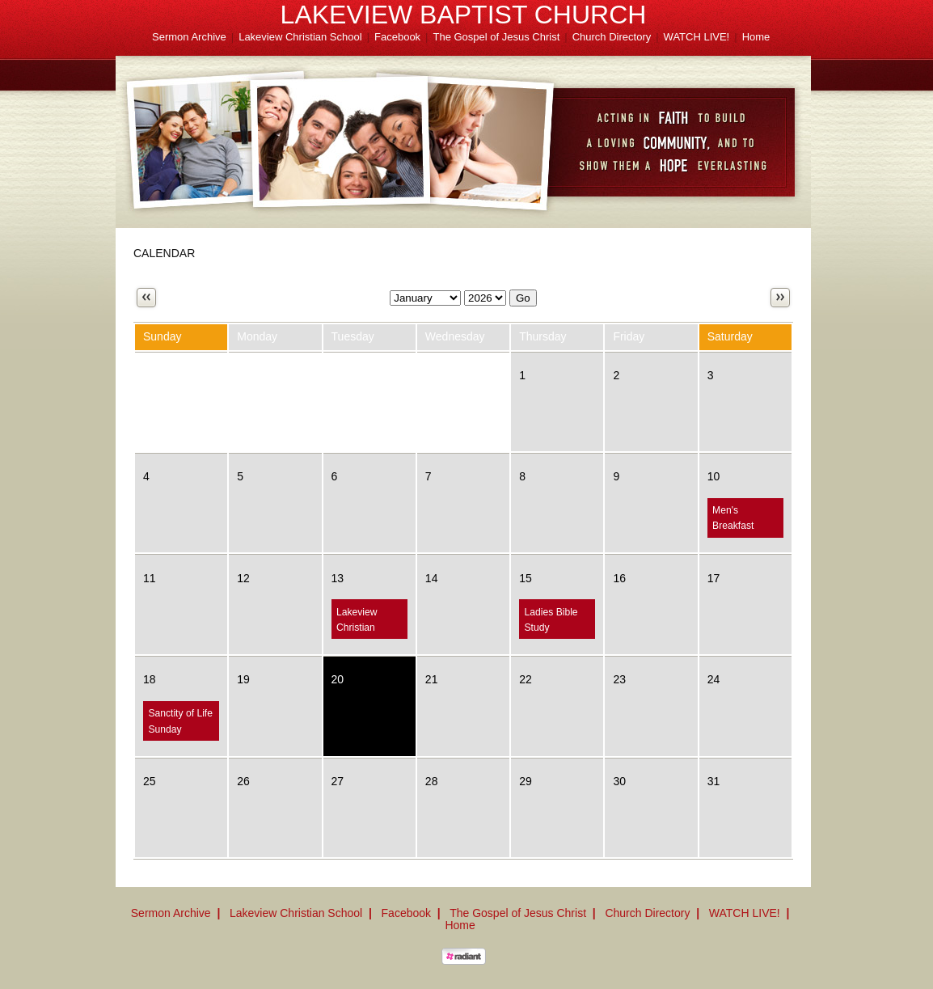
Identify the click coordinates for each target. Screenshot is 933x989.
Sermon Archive (189, 37)
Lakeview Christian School (300, 37)
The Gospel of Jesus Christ (496, 37)
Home (756, 37)
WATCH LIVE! (697, 37)
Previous (146, 298)
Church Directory (612, 37)
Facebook (397, 37)
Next (780, 298)
